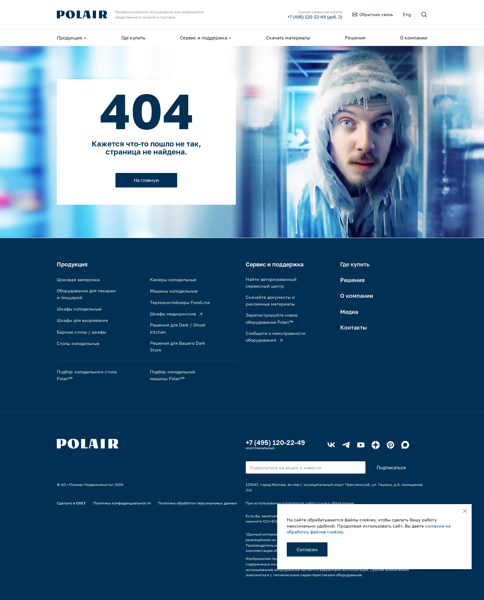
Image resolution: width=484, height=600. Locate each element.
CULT (81, 503)
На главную (146, 180)
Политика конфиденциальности (122, 503)
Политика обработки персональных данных (197, 503)
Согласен (307, 549)
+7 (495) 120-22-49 (275, 442)
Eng (407, 14)
